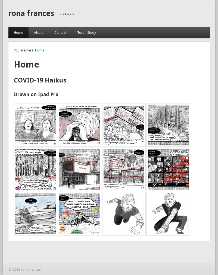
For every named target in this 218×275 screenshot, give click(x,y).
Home (18, 32)
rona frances (31, 13)
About (38, 32)
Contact (60, 32)
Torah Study (86, 32)
